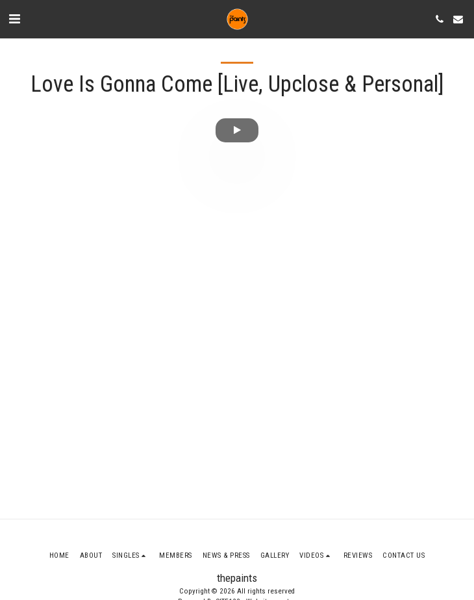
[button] (14, 19)
